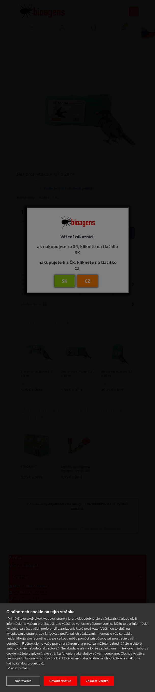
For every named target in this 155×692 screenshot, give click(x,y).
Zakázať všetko (97, 681)
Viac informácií (18, 669)
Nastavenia (23, 681)
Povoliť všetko (60, 681)
